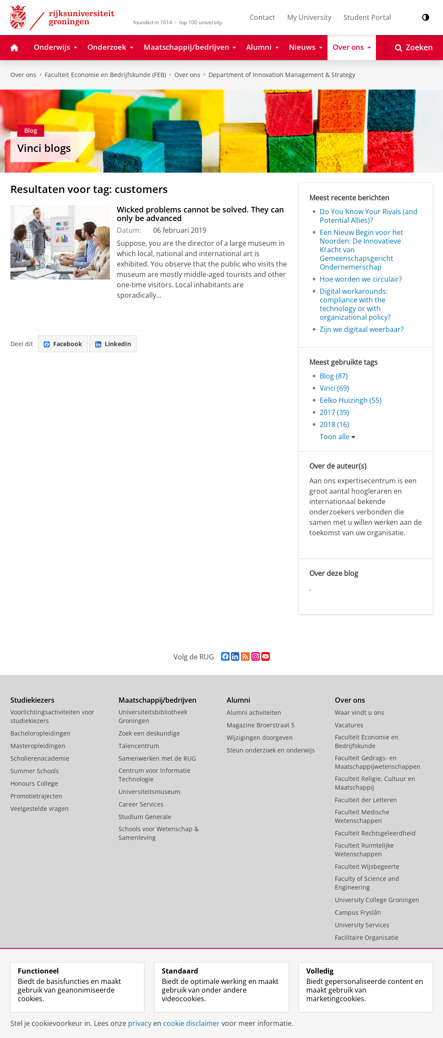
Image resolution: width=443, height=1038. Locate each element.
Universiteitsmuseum (149, 791)
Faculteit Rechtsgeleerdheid (375, 833)
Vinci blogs (44, 148)
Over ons (23, 75)
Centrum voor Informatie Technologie (154, 774)
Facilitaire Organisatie (366, 937)
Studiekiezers (32, 700)
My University (309, 17)
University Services (362, 925)
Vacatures (349, 725)
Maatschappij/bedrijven (157, 700)
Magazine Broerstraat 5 (261, 725)
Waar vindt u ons (359, 712)
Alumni (238, 700)
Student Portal (367, 17)
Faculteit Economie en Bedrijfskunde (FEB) (105, 75)
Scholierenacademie (39, 758)
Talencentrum (139, 746)
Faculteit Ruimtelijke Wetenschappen (364, 849)
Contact (262, 17)
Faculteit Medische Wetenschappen (362, 816)
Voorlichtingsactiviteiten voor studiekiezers (52, 716)
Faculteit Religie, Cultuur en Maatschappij (375, 782)
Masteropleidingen (37, 746)
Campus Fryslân (358, 912)
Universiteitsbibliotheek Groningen (153, 716)
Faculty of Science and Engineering (367, 882)
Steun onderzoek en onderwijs (271, 750)
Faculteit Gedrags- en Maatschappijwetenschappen (378, 762)
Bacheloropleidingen (40, 733)
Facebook (63, 344)
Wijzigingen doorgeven (260, 737)
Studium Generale (145, 817)
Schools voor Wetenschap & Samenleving (159, 833)
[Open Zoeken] (414, 47)
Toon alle (335, 436)
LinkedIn (113, 344)
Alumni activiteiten (254, 712)
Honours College (34, 783)
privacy (139, 1023)
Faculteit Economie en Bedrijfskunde (366, 741)
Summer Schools (34, 771)
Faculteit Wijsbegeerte (367, 866)
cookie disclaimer (191, 1023)
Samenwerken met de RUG (157, 758)
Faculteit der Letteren (366, 800)
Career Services (141, 804)
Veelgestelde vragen (39, 808)
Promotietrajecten (36, 796)
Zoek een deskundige (149, 733)
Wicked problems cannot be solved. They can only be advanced (200, 213)
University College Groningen (377, 900)
